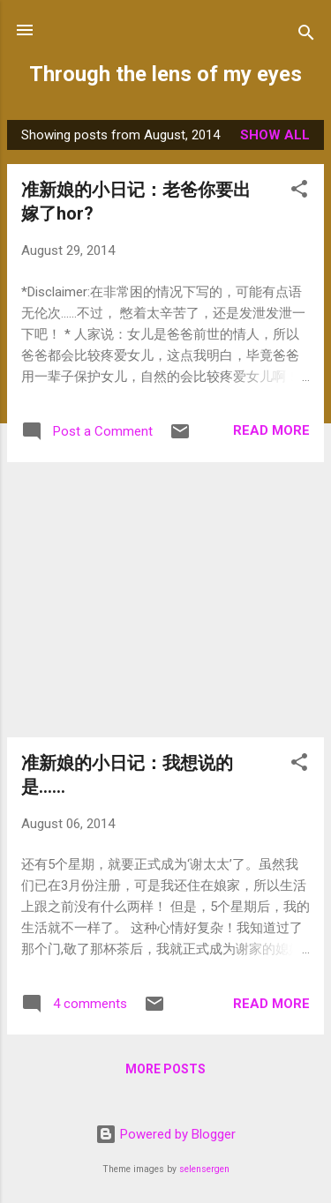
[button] (299, 191)
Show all (275, 135)
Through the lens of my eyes (165, 74)
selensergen (204, 1169)
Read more (271, 430)
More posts (165, 1069)
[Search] (306, 36)
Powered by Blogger (165, 1134)
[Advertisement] (165, 599)
